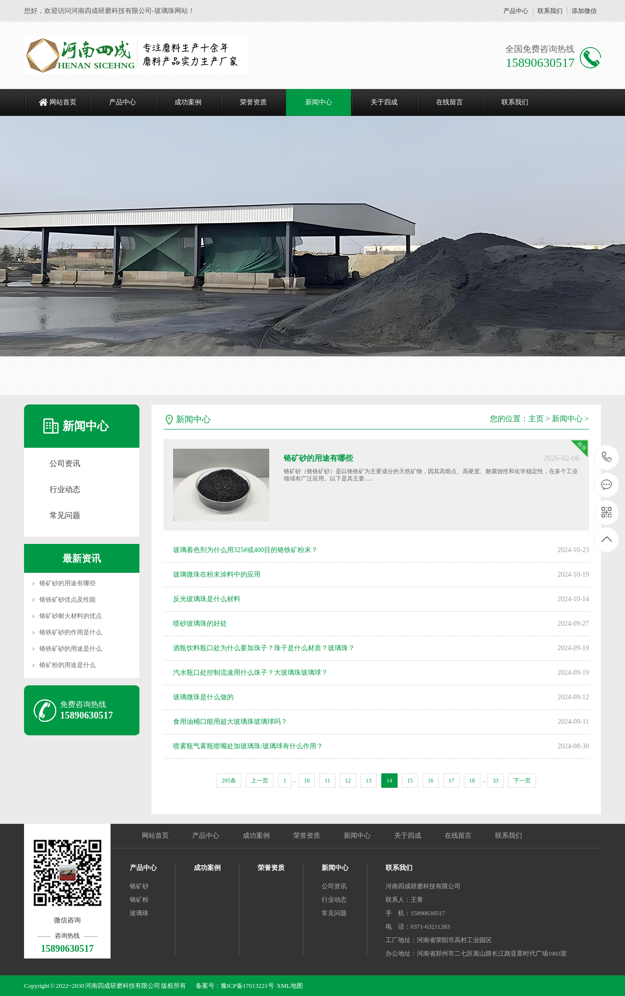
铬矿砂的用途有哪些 (67, 583)
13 (369, 780)
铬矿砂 (139, 886)
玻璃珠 (139, 913)
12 (348, 780)
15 (410, 780)
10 (307, 780)
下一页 (522, 780)
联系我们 (550, 10)
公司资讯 (65, 463)
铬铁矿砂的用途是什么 (70, 648)
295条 (229, 780)
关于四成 (384, 102)
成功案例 (188, 102)
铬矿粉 (139, 899)
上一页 (259, 780)
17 (451, 780)
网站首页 (63, 102)
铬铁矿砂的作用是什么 (70, 632)
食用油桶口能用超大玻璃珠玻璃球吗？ (230, 721)
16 (431, 780)
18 (472, 780)
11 (327, 780)
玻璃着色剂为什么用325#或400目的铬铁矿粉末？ (245, 550)
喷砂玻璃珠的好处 (200, 623)
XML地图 (289, 985)
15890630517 (607, 457)
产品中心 (515, 10)
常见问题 (65, 515)
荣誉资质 (253, 102)
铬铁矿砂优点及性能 (67, 599)
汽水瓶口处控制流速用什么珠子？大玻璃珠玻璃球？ (250, 672)
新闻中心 (318, 102)
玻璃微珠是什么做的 (203, 697)
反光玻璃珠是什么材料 (206, 599)
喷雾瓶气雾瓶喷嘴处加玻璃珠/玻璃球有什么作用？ (248, 746)
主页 (536, 419)
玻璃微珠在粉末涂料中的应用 (217, 574)
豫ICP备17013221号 (247, 985)
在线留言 (449, 102)
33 (496, 780)
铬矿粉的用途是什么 (67, 664)
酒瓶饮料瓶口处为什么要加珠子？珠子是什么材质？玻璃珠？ (264, 648)
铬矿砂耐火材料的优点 (70, 615)
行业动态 (65, 489)
